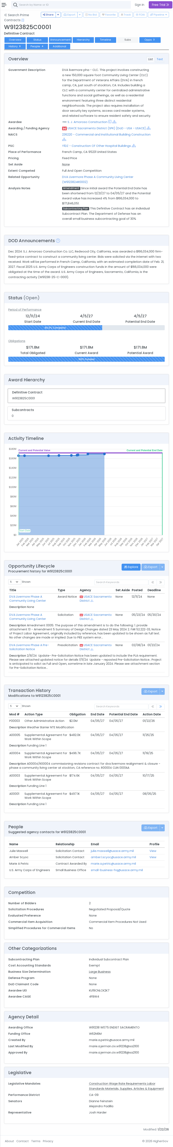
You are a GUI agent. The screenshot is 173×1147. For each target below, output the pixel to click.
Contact (22, 1141)
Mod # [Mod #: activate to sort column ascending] (14, 714)
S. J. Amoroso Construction (87, 122)
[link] (161, 707)
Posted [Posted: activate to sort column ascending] (137, 590)
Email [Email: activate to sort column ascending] (95, 844)
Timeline (105, 39)
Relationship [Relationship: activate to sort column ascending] (65, 844)
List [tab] (150, 59)
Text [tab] (160, 59)
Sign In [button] (139, 5)
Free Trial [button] (160, 5)
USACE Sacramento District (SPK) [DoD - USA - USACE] (107, 128)
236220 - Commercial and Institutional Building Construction (106, 134)
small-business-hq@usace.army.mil (117, 870)
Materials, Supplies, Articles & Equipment (134, 1089)
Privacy (48, 1141)
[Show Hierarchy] (114, 122)
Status (37, 39)
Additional (59, 46)
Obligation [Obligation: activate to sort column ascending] (77, 714)
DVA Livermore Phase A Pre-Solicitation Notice (29, 647)
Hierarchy (83, 39)
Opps (150, 39)
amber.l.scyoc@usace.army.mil (113, 857)
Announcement (60, 39)
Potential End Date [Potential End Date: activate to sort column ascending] (123, 714)
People (37, 46)
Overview (15, 39)
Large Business (100, 972)
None (66, 164)
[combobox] (72, 5)
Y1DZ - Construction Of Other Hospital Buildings (96, 146)
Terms (35, 1141)
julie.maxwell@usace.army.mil (112, 851)
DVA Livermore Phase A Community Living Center (27, 599)
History (15, 46)
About (9, 1141)
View (153, 851)
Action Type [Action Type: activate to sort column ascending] (33, 714)
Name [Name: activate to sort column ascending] (13, 844)
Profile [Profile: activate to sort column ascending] (154, 844)
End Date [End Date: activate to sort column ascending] (97, 714)
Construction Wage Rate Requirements (118, 1084)
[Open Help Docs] (22, 20)
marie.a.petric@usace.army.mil (113, 864)
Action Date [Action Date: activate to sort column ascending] (152, 714)
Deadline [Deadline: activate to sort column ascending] (154, 590)
